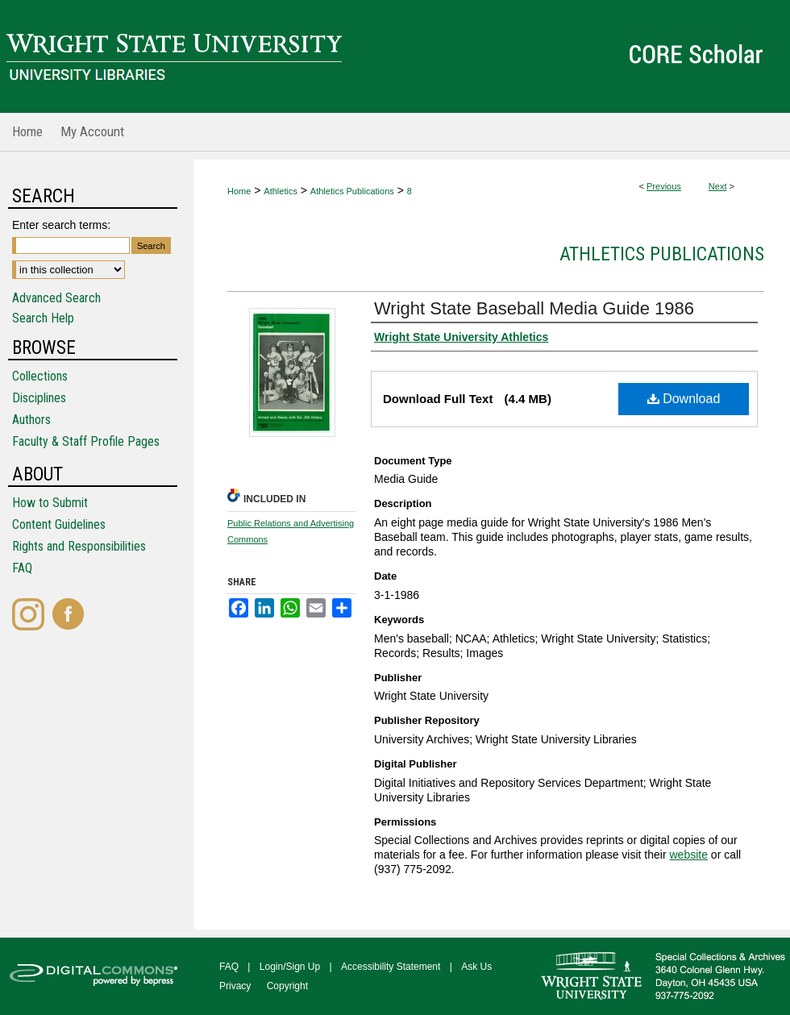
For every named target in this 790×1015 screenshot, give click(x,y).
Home (239, 191)
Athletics (280, 191)
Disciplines (39, 398)
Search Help (43, 318)
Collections (40, 376)
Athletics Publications (352, 191)
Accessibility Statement (390, 966)
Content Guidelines (59, 524)
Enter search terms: (61, 224)
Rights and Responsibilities (79, 546)
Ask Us (476, 966)
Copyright (287, 986)
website (688, 854)
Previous (664, 186)
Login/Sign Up (290, 966)
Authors (31, 419)
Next (718, 186)
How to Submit (50, 502)
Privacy (235, 986)
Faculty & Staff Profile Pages (86, 441)
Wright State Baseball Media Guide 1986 (534, 308)
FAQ (22, 568)
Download (684, 399)
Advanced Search (56, 298)
